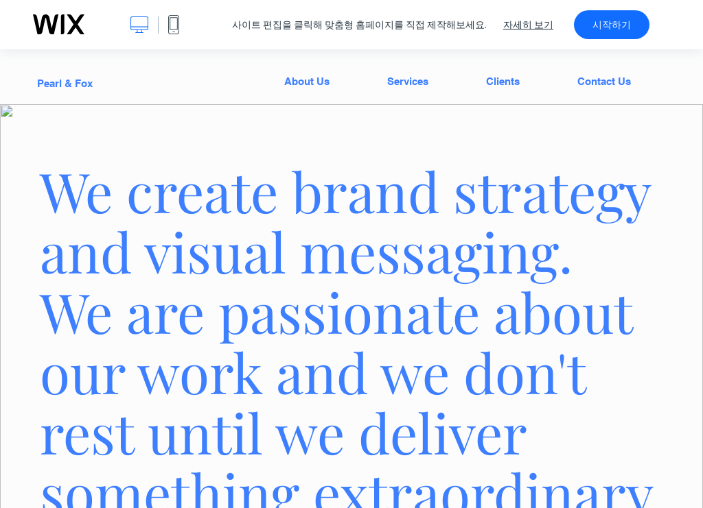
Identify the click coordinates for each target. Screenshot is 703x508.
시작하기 (611, 25)
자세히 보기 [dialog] (528, 25)
